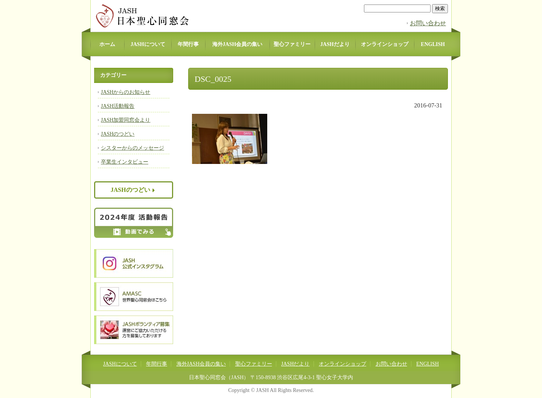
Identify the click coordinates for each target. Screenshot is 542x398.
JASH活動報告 (117, 106)
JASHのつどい (117, 134)
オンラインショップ (384, 44)
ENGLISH (433, 44)
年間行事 (188, 44)
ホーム (107, 44)
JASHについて (148, 44)
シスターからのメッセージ (132, 148)
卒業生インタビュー (124, 162)
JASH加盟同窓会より (125, 120)
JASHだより (335, 44)
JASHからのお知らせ (125, 92)
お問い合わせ (428, 23)
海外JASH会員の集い (237, 44)
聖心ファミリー (292, 44)
